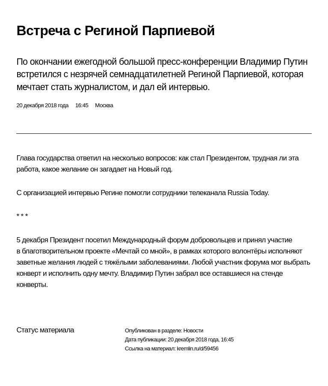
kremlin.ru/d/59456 (197, 348)
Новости (193, 330)
